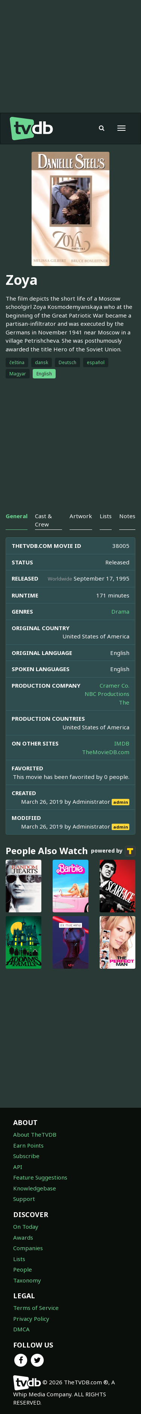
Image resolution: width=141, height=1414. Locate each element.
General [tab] (16, 516)
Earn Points (28, 1145)
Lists (19, 1259)
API (17, 1167)
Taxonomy (27, 1280)
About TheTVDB (34, 1134)
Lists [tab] (106, 516)
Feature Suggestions (40, 1177)
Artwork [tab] (81, 516)
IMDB (121, 743)
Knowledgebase (34, 1188)
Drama (120, 611)
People (22, 1269)
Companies (28, 1248)
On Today (25, 1226)
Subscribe (26, 1156)
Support (24, 1198)
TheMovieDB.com (105, 752)
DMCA (21, 1329)
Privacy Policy (31, 1318)
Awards (23, 1237)
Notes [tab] (127, 516)
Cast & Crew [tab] (43, 520)
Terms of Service (36, 1307)
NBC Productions (107, 693)
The (124, 702)
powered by (113, 851)
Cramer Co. (114, 685)
